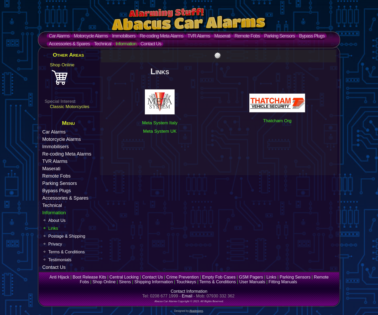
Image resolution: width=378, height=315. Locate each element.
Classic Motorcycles (69, 106)
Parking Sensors (279, 36)
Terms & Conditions (66, 252)
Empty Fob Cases (218, 277)
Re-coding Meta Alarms (161, 36)
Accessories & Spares (69, 43)
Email (187, 296)
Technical (102, 43)
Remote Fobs (247, 36)
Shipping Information (153, 282)
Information (126, 43)
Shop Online (62, 64)
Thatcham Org (277, 120)
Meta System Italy (159, 122)
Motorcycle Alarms (91, 36)
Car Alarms (59, 36)
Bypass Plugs (311, 36)
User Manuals (252, 282)
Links (53, 228)
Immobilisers (123, 36)
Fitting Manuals (283, 282)
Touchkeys (186, 282)
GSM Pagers (251, 277)
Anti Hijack (59, 277)
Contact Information (189, 291)
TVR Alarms (198, 36)
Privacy (55, 244)
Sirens (125, 282)
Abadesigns (196, 310)
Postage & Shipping (66, 236)
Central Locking (124, 277)
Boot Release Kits (89, 277)
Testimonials (59, 260)
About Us (57, 220)
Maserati (222, 36)
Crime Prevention (182, 277)
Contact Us (150, 43)
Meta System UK (160, 131)
